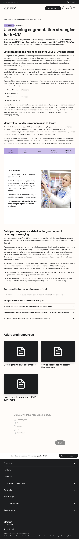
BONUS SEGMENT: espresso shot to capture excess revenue (27, 318)
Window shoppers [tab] (54, 151)
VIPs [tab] (39, 151)
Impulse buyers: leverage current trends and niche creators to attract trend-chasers (36, 312)
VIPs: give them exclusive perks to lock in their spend (24, 301)
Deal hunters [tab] (10, 151)
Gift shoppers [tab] (25, 151)
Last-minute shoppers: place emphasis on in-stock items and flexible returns (33, 295)
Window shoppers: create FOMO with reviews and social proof (28, 306)
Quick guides (7, 19)
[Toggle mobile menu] (74, 8)
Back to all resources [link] (68, 456)
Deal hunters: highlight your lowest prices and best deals (26, 289)
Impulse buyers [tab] (68, 151)
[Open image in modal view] (56, 189)
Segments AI (45, 249)
